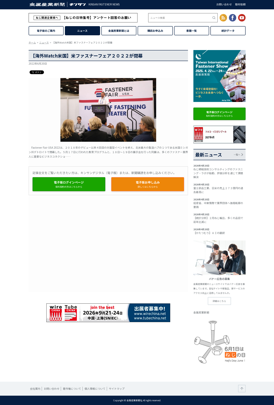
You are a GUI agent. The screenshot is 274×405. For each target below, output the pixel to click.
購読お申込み (155, 30)
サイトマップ (117, 388)
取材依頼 (240, 4)
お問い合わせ (224, 4)
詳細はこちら (219, 300)
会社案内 (35, 388)
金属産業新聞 (201, 312)
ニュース (82, 30)
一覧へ (237, 154)
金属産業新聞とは (118, 30)
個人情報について (95, 388)
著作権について (72, 388)
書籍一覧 (191, 30)
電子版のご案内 (46, 30)
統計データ (228, 30)
